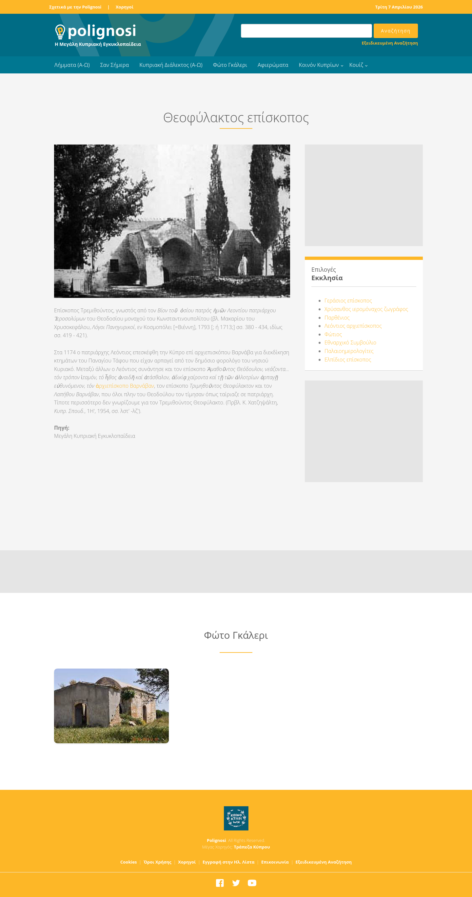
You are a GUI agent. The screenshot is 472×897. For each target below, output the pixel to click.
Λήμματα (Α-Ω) (72, 64)
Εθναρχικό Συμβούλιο (350, 342)
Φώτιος (333, 334)
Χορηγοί (124, 7)
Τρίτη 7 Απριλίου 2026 (399, 7)
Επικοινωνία (275, 862)
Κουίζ (356, 64)
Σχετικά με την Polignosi (75, 7)
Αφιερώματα (273, 64)
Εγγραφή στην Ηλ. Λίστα (229, 862)
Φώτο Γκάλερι (230, 64)
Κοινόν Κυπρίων (319, 64)
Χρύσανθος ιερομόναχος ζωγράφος (366, 309)
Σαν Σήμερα (114, 64)
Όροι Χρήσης (157, 862)
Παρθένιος (337, 317)
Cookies (128, 862)
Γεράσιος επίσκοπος (348, 300)
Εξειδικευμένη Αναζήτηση (390, 43)
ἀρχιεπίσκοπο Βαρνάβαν (125, 385)
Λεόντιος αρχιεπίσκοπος (353, 325)
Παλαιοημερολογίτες (349, 351)
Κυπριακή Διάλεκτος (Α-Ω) (171, 64)
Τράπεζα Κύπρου (252, 847)
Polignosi (216, 840)
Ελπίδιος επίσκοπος (347, 359)
